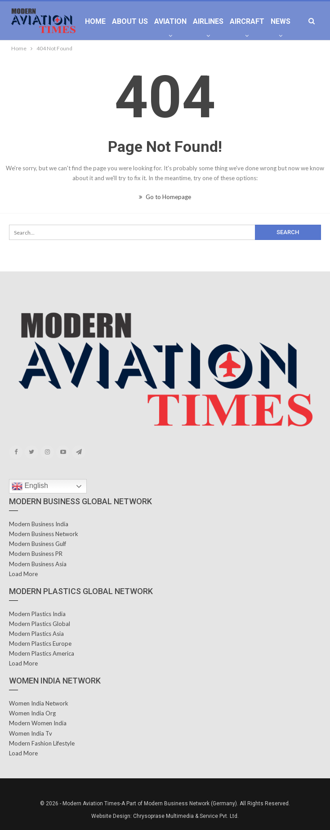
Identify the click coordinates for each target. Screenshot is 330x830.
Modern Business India (38, 524)
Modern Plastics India (37, 613)
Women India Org (32, 713)
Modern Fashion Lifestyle (42, 743)
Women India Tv (30, 733)
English (30, 486)
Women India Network (38, 703)
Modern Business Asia (38, 564)
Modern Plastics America (41, 653)
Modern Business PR (35, 553)
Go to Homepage (165, 196)
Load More (23, 573)
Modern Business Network (43, 533)
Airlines (208, 21)
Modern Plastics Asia (36, 633)
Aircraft (247, 21)
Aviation (170, 21)
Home (95, 21)
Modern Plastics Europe (40, 643)
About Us (130, 21)
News (280, 21)
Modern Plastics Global (39, 623)
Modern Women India (38, 723)
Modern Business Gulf (37, 543)
